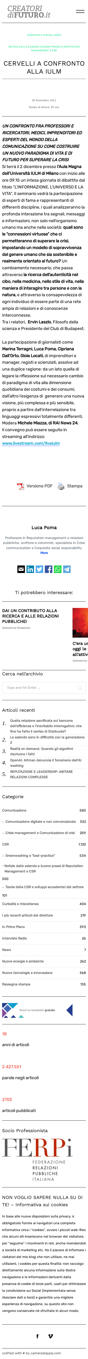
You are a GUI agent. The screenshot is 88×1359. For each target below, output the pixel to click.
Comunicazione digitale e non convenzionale (40, 822)
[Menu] (80, 11)
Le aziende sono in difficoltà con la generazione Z (47, 740)
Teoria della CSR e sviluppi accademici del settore (44, 887)
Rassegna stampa (16, 984)
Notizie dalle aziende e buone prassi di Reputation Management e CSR (44, 48)
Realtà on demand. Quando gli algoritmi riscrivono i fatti (41, 751)
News (6, 950)
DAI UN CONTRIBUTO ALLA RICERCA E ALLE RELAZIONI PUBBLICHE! (30, 616)
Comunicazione (14, 810)
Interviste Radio (14, 938)
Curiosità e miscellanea (44, 35)
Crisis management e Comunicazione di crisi (40, 833)
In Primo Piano (13, 927)
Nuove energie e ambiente (23, 961)
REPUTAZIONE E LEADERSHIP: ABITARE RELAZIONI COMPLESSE (41, 774)
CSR (5, 844)
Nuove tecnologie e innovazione (27, 973)
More (44, 553)
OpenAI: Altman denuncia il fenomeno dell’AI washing (45, 763)
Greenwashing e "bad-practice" (30, 856)
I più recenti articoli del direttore (27, 915)
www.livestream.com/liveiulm (31, 443)
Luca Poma (44, 527)
